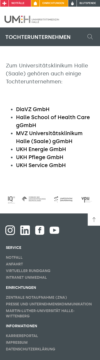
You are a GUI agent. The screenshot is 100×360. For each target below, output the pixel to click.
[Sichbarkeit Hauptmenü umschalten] (88, 19)
